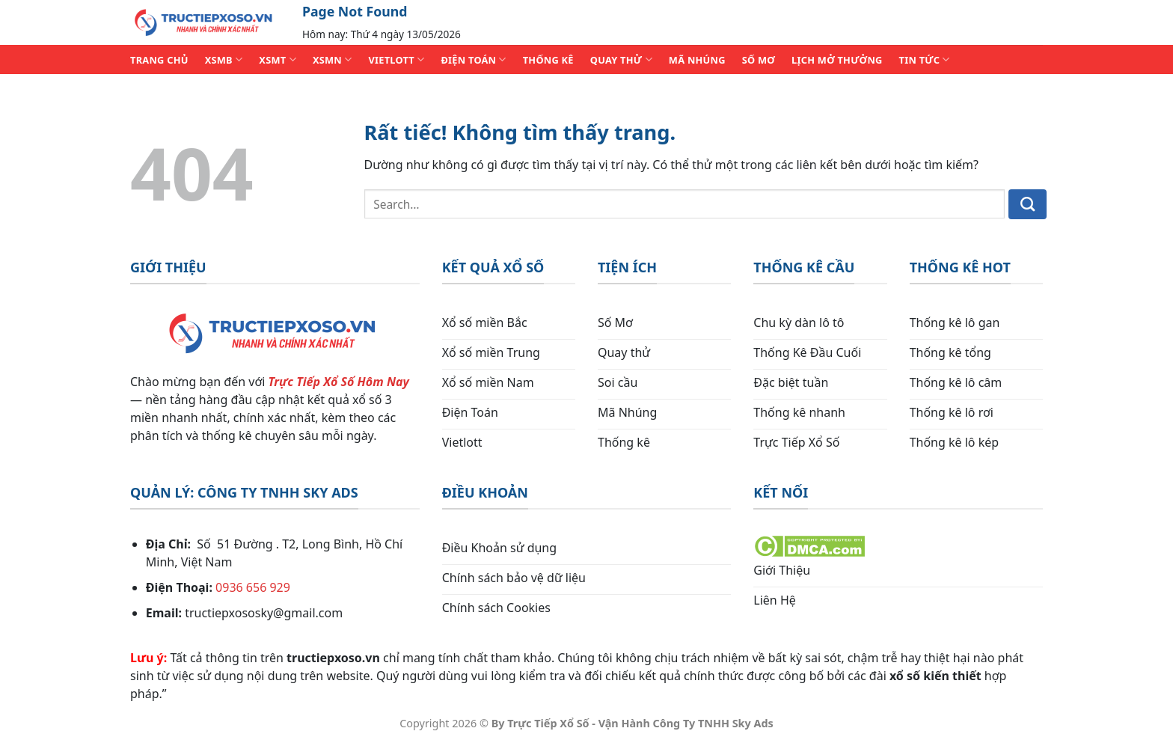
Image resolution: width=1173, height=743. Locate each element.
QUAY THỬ (621, 59)
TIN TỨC (924, 59)
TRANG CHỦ (159, 60)
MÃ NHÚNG (697, 60)
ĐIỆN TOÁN (473, 59)
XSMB (224, 59)
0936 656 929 (252, 587)
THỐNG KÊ (548, 60)
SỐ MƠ (758, 60)
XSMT (277, 59)
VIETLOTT (396, 59)
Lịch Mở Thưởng (837, 60)
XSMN (332, 59)
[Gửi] (1027, 204)
